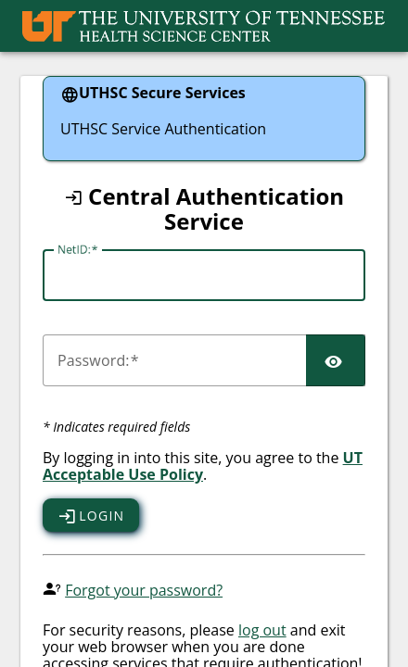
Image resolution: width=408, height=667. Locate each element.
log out (262, 630)
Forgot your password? (144, 590)
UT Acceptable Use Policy (203, 466)
